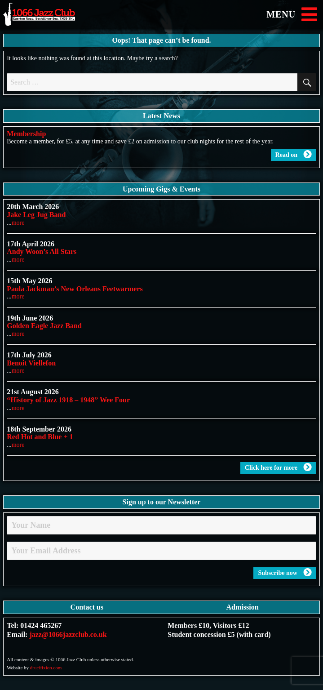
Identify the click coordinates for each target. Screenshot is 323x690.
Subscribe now (284, 572)
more (18, 222)
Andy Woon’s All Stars (41, 251)
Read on (293, 154)
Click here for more (278, 467)
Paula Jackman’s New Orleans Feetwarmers (74, 289)
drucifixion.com (46, 667)
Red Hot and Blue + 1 (40, 437)
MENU (293, 14)
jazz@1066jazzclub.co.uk (67, 634)
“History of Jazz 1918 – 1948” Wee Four (68, 400)
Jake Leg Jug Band (36, 214)
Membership (26, 134)
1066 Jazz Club (47, 14)
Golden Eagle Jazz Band (44, 325)
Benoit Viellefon (31, 363)
